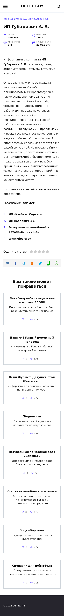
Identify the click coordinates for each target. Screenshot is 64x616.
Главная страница (14, 19)
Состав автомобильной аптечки (32, 491)
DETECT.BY (32, 5)
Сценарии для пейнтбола (32, 565)
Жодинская (32, 416)
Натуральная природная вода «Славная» (32, 453)
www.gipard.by (20, 238)
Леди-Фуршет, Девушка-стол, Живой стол (32, 379)
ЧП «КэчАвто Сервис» (25, 214)
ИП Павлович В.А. (22, 221)
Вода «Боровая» (32, 530)
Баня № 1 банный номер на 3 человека (32, 339)
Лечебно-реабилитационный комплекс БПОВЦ (32, 300)
